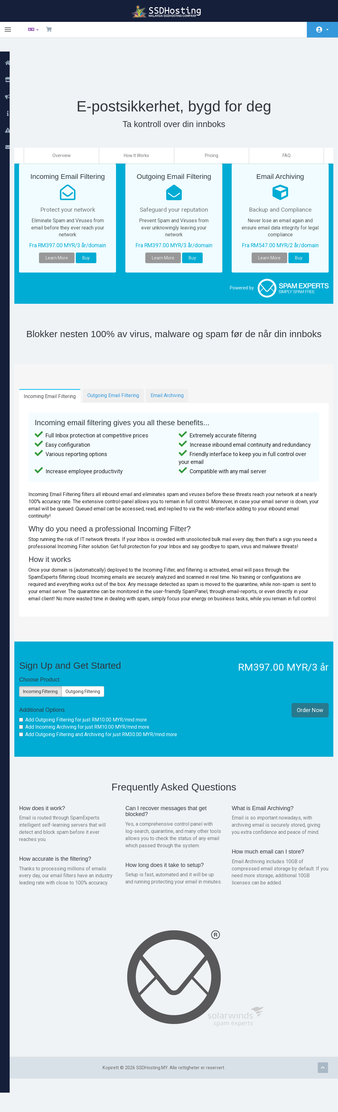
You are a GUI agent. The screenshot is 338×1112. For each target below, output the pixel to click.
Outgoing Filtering (93, 706)
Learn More (64, 240)
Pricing (212, 122)
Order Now (305, 725)
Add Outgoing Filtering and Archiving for (109, 749)
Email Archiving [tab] (177, 388)
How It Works (141, 122)
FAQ (284, 122)
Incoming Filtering (51, 706)
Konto (327, 29)
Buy (94, 240)
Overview (70, 122)
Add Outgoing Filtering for (93, 735)
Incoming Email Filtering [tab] (60, 389)
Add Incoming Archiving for (95, 742)
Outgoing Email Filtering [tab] (124, 388)
